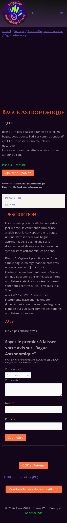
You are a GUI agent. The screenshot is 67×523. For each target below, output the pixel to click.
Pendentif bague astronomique (29, 183)
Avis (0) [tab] (10, 204)
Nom (9, 403)
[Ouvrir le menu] (62, 13)
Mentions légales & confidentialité (34, 489)
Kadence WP (33, 513)
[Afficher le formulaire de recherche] (32, 13)
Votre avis (12, 380)
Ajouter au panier (18, 173)
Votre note (13, 369)
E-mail (10, 419)
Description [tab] (13, 197)
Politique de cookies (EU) (21, 477)
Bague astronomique (31, 187)
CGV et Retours (33, 465)
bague (17, 187)
